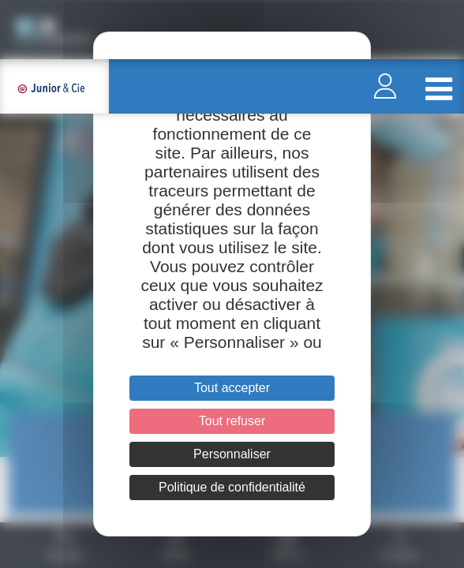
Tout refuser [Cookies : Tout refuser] (232, 421)
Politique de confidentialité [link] (232, 487)
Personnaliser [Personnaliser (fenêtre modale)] (232, 454)
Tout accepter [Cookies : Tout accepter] (232, 387)
